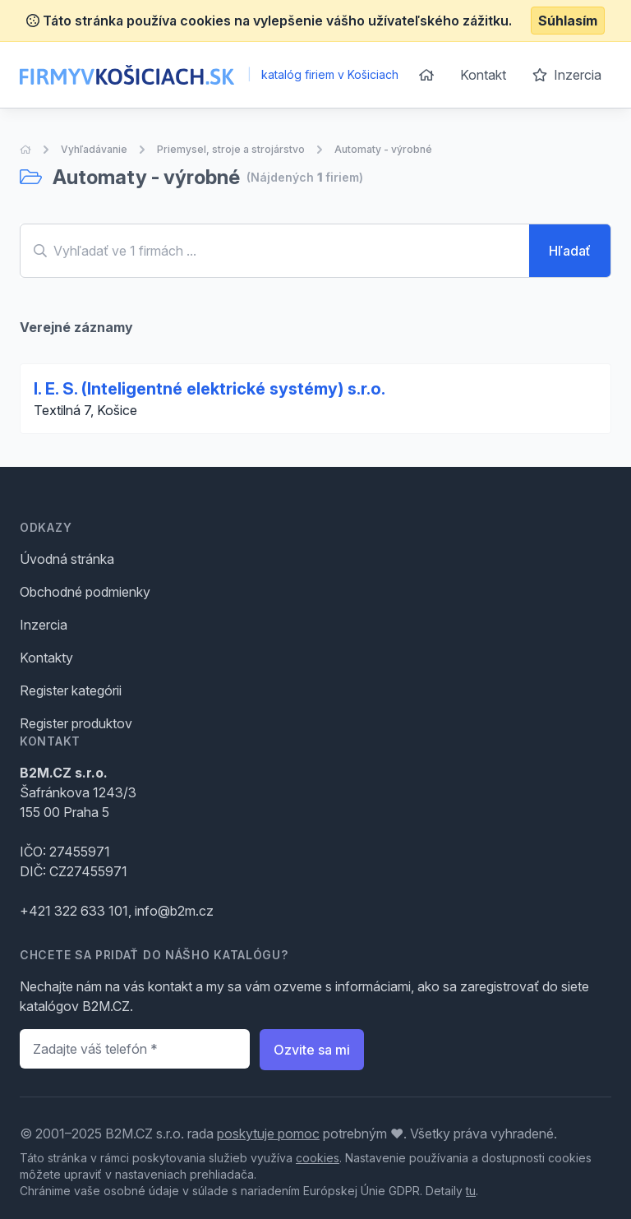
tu (471, 1191)
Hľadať (570, 250)
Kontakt (483, 75)
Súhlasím (567, 20)
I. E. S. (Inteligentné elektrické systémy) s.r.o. (209, 389)
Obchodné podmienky (85, 592)
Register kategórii (71, 690)
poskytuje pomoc (268, 1133)
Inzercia (566, 75)
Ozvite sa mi (312, 1049)
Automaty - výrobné (383, 149)
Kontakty (46, 657)
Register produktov (76, 723)
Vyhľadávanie (94, 149)
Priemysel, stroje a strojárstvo (231, 149)
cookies (317, 1158)
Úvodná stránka (67, 559)
